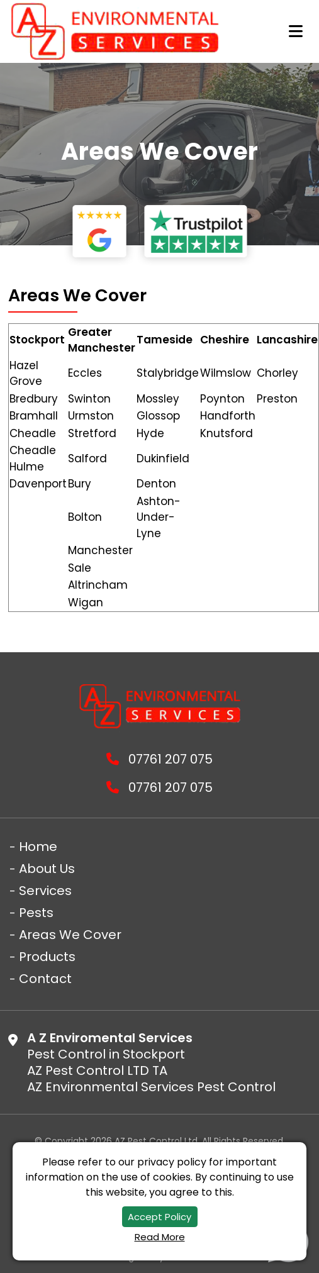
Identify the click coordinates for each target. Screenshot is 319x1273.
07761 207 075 (159, 759)
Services (45, 890)
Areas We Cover (70, 934)
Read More (160, 1236)
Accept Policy (159, 1216)
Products (47, 956)
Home (38, 846)
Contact (45, 978)
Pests (36, 912)
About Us (47, 868)
